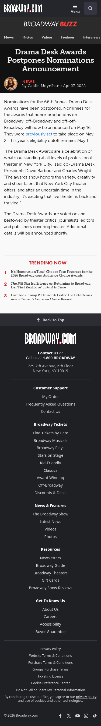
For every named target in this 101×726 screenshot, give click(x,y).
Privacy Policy (50, 649)
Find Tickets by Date (50, 432)
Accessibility (50, 624)
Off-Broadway (50, 485)
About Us (50, 609)
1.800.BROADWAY (59, 357)
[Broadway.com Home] (23, 8)
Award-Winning (50, 477)
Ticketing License (51, 676)
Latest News (50, 521)
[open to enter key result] (90, 8)
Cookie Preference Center (50, 683)
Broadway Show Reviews (50, 587)
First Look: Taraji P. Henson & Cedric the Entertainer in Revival (51, 297)
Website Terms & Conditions (50, 655)
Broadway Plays (50, 447)
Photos (27, 37)
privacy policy (86, 696)
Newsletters (50, 557)
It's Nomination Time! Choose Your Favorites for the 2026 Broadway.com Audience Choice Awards (52, 273)
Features (68, 37)
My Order (50, 396)
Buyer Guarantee (51, 631)
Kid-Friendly (50, 462)
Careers (50, 616)
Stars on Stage (50, 455)
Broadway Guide (50, 565)
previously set (39, 134)
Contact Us (48, 352)
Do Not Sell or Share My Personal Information (50, 690)
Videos (46, 37)
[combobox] (88, 8)
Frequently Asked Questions (50, 404)
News (8, 37)
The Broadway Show (50, 513)
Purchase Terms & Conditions (50, 662)
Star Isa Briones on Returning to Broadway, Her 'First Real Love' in (51, 285)
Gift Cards (50, 580)
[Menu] (75, 9)
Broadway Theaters (50, 572)
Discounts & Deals (50, 492)
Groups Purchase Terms (51, 669)
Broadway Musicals (51, 440)
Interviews (91, 37)
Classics (50, 470)
